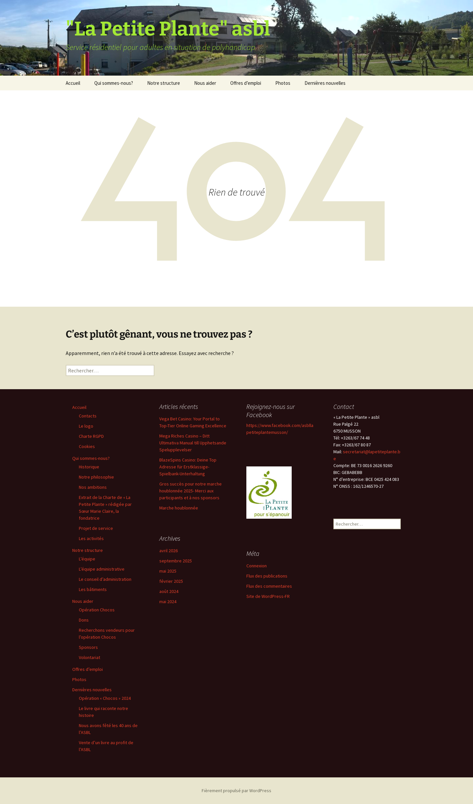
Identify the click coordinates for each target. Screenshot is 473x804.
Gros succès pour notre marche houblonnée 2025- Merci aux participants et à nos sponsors (190, 491)
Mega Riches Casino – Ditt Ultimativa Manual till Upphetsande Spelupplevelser (192, 443)
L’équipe (87, 559)
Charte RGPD (91, 436)
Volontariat (89, 657)
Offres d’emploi (245, 83)
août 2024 (168, 591)
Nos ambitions (93, 487)
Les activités (91, 538)
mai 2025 (167, 571)
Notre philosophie (96, 477)
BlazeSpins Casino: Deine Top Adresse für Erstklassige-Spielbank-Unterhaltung (187, 467)
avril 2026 (168, 551)
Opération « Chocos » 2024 (105, 698)
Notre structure (163, 83)
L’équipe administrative (101, 569)
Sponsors (88, 647)
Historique (89, 467)
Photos (282, 83)
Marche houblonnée (178, 508)
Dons (84, 620)
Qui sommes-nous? (113, 83)
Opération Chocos (97, 610)
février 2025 (171, 581)
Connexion (256, 566)
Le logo (86, 426)
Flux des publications (266, 576)
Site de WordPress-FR (268, 596)
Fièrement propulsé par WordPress (236, 790)
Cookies (87, 446)
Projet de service (96, 528)
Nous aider (205, 83)
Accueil (73, 83)
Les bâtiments (93, 589)
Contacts (88, 416)
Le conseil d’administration (105, 579)
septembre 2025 (175, 561)
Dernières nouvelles (325, 83)
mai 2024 (167, 601)
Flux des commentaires (269, 586)
